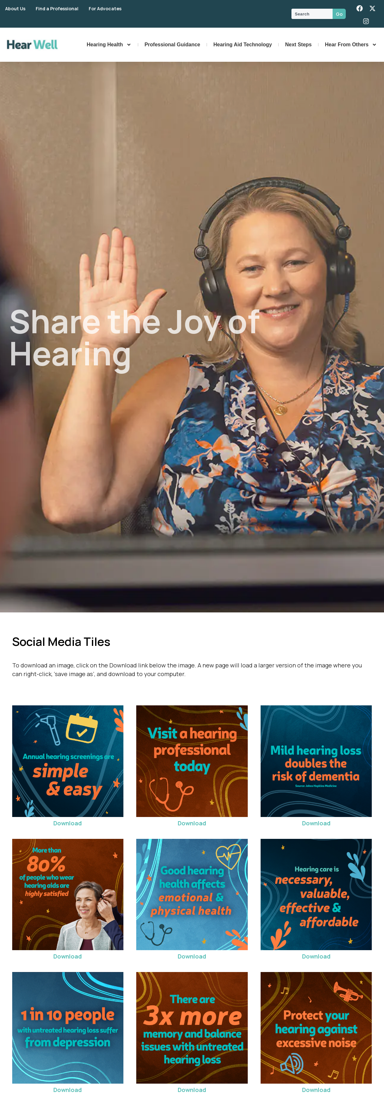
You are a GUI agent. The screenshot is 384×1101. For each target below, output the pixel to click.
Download (67, 823)
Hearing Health (109, 44)
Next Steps (298, 44)
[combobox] (312, 14)
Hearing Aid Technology (242, 44)
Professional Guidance (172, 44)
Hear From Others (351, 44)
